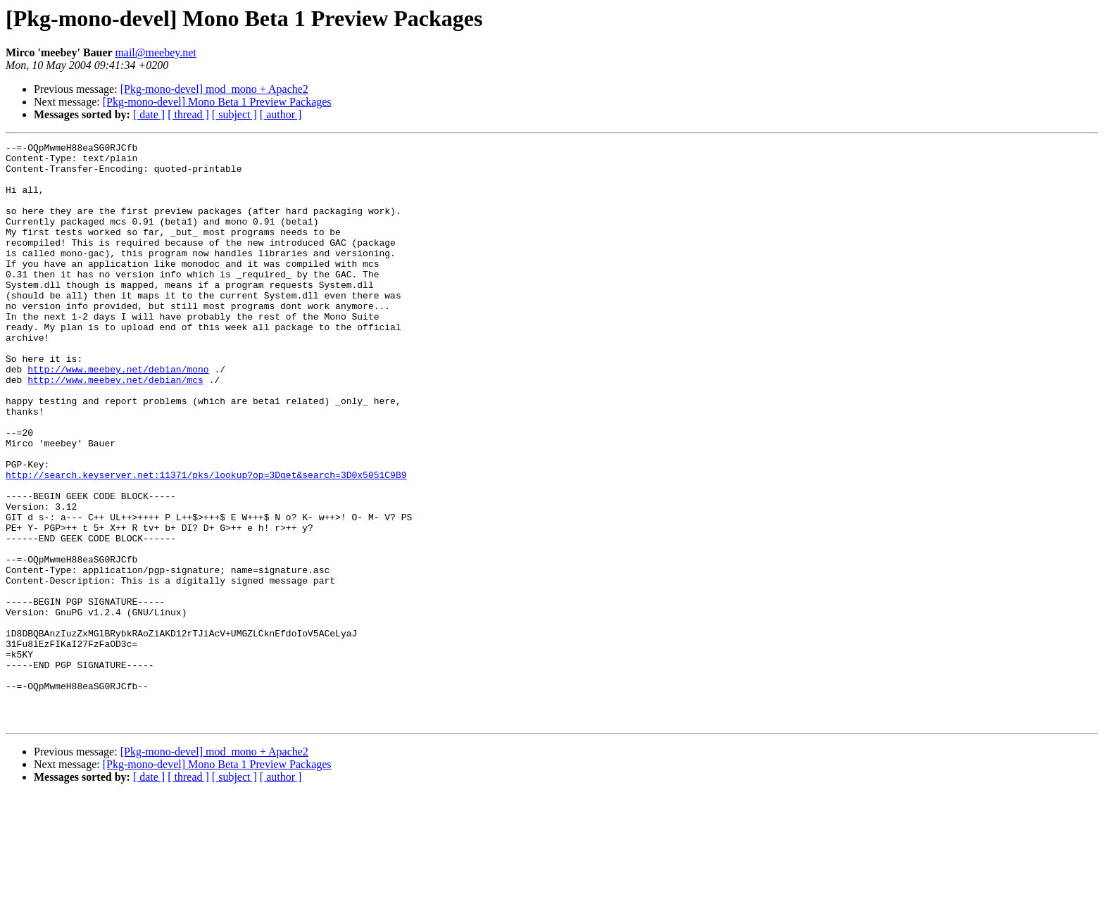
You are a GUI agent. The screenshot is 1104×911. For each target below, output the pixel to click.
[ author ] (281, 114)
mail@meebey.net (155, 52)
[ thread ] (188, 114)
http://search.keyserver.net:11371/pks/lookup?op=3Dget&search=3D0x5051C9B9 (206, 542)
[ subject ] (234, 114)
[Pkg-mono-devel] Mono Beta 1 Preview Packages (217, 102)
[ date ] (149, 114)
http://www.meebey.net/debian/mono (117, 415)
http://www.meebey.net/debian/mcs (115, 428)
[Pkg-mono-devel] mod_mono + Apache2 (214, 89)
